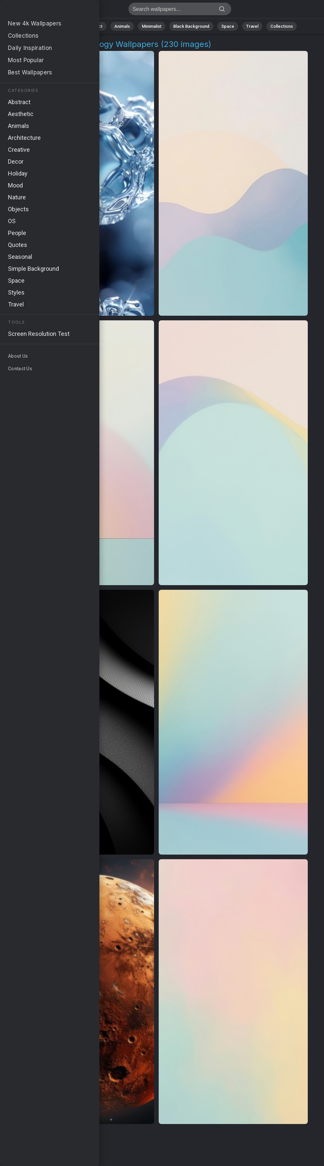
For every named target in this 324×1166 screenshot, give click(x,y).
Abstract (93, 26)
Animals (122, 26)
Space (227, 26)
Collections (281, 26)
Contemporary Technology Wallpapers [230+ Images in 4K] (40, 10)
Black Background (191, 26)
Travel (252, 26)
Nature (66, 26)
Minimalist (151, 26)
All (45, 26)
